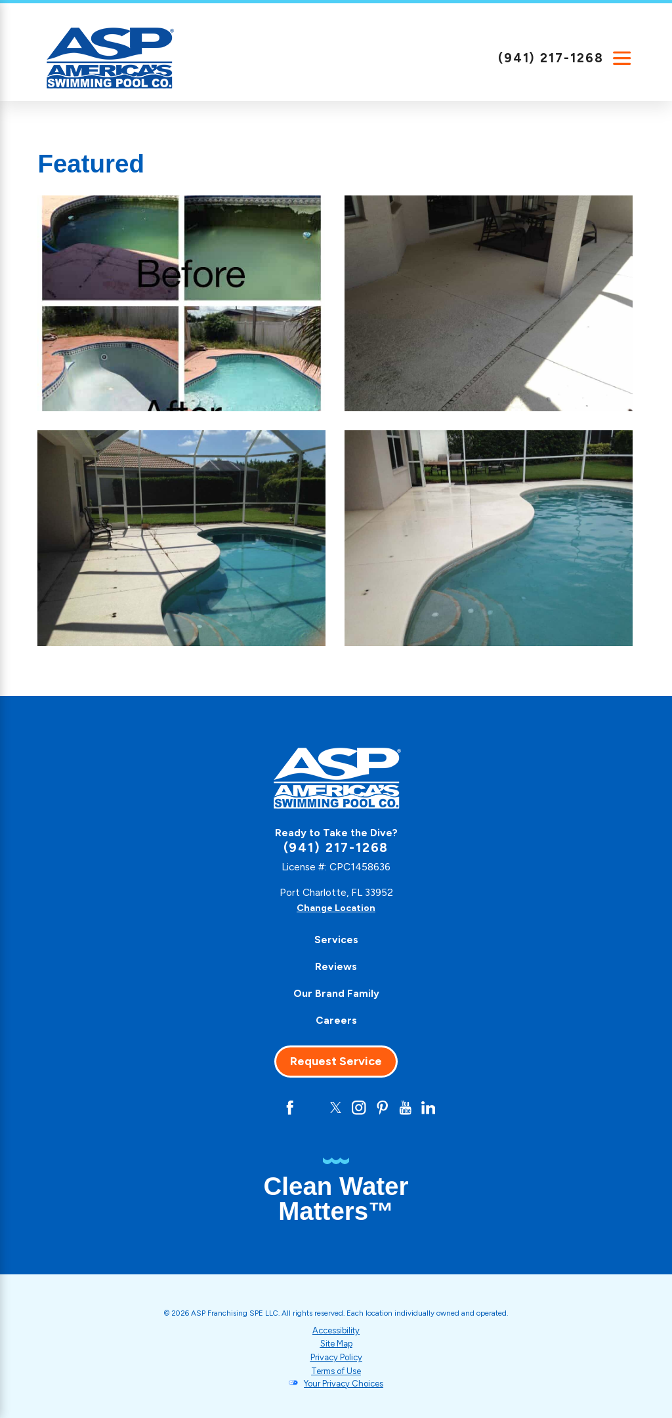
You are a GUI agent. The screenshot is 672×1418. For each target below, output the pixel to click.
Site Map (336, 1344)
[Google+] (263, 1108)
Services (336, 939)
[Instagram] (360, 1108)
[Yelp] (312, 1108)
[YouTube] (408, 1108)
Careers (336, 1020)
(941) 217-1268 (551, 58)
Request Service (336, 1061)
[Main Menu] (622, 58)
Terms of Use (336, 1370)
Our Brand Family (336, 993)
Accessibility (336, 1331)
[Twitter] (335, 1108)
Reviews (336, 966)
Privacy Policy (336, 1357)
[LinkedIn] (432, 1108)
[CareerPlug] (239, 1108)
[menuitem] (336, 940)
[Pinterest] (384, 1108)
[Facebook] (287, 1108)
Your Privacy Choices (344, 1383)
